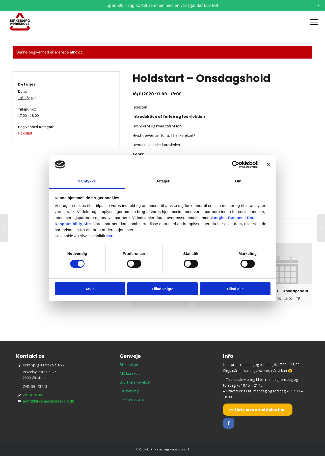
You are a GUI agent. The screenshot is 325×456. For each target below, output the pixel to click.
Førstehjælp (129, 391)
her (109, 236)
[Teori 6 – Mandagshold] (4, 228)
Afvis (90, 289)
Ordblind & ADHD (134, 399)
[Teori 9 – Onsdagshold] (321, 228)
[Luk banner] (268, 164)
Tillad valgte (162, 289)
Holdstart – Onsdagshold (284, 290)
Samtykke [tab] (87, 181)
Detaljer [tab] (162, 181)
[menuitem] (312, 22)
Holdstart (25, 133)
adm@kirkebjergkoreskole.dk (48, 401)
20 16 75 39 (32, 394)
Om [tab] (238, 181)
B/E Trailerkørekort (135, 382)
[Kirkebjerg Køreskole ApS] (20, 22)
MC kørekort (130, 373)
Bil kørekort (129, 364)
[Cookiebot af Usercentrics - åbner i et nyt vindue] (235, 164)
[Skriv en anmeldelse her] (257, 410)
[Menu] (312, 22)
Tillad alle (234, 289)
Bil (214, 5)
